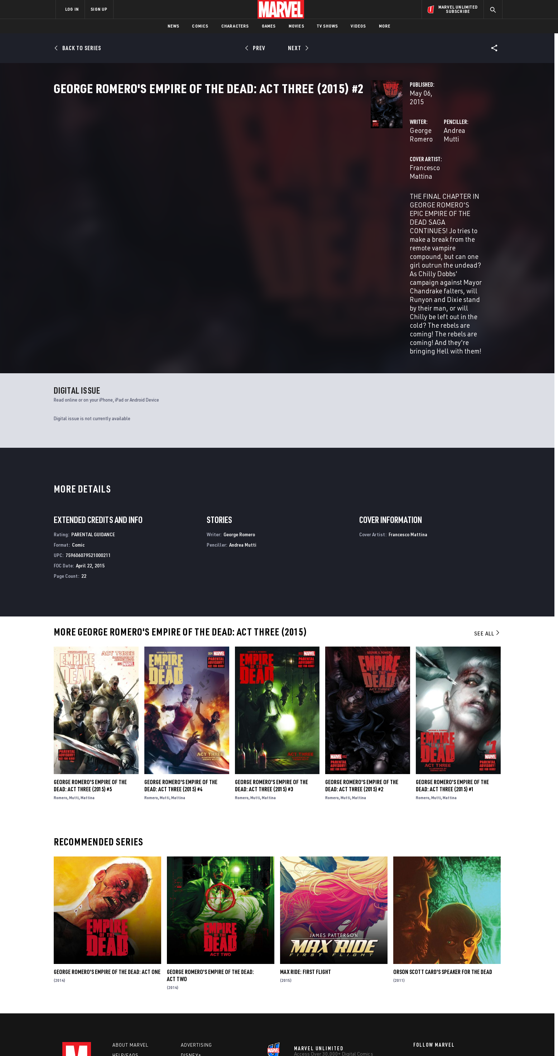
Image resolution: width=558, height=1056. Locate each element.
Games (269, 26)
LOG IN (72, 9)
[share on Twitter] (436, 978)
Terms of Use (110, 1039)
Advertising (196, 960)
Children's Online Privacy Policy (302, 1039)
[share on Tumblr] (476, 978)
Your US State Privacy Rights (190, 1039)
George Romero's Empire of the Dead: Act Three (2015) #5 (90, 701)
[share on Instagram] (456, 978)
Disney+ (191, 971)
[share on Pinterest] (456, 993)
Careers (123, 981)
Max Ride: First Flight (305, 887)
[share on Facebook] (417, 978)
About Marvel (130, 960)
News (173, 26)
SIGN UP (99, 9)
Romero (60, 713)
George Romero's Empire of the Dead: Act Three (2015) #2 (361, 701)
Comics (200, 26)
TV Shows (327, 26)
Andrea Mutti (352, 169)
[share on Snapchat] (436, 993)
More (385, 26)
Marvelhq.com (199, 981)
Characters (235, 26)
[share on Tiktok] (416, 1008)
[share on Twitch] (476, 993)
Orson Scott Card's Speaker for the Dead (442, 887)
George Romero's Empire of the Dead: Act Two (210, 891)
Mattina (88, 713)
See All (487, 548)
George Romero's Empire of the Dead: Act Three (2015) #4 (180, 701)
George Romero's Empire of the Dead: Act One (107, 887)
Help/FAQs (125, 971)
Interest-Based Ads (402, 1039)
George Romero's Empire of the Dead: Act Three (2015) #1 (452, 701)
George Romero (211, 169)
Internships (128, 991)
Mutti (74, 713)
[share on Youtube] (416, 993)
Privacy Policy (143, 1039)
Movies (296, 26)
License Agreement (357, 1039)
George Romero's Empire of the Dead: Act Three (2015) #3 (271, 701)
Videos (358, 26)
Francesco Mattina (215, 197)
